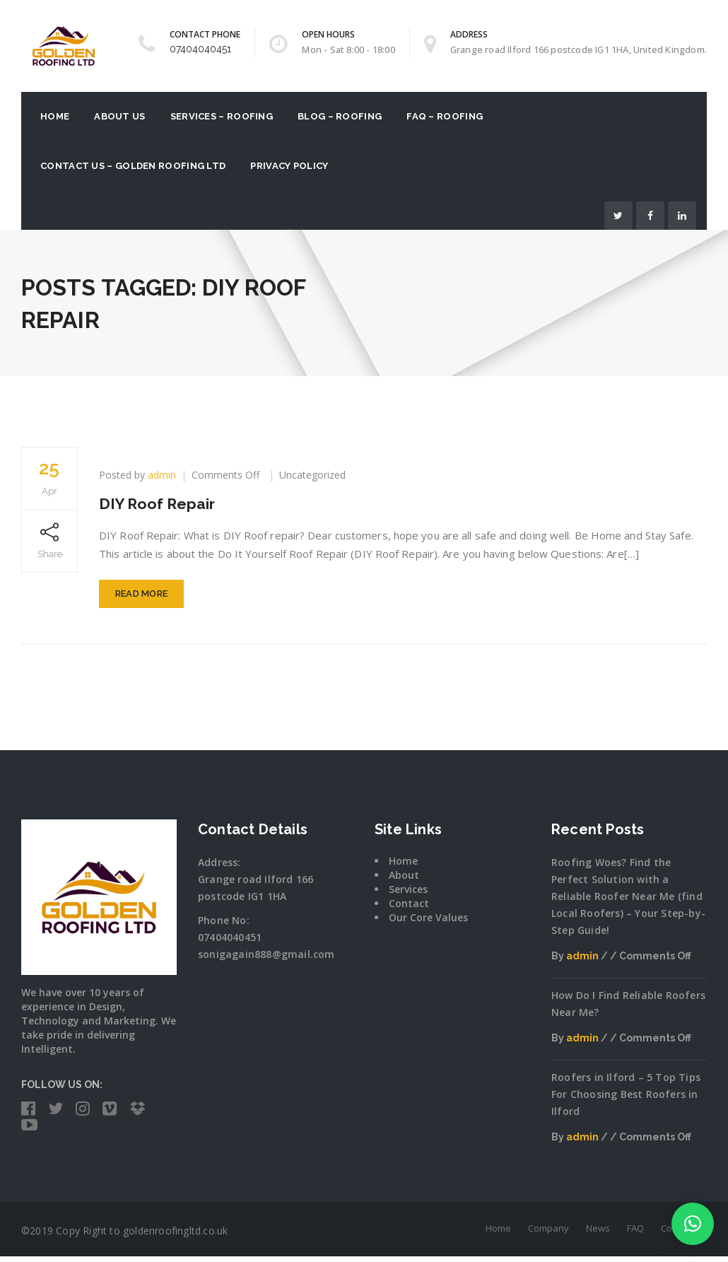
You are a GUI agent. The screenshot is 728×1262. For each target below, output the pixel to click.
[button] (692, 1224)
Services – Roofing (221, 116)
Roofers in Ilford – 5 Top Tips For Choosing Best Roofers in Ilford (625, 1100)
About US (119, 116)
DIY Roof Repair (163, 503)
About (404, 881)
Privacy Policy (289, 165)
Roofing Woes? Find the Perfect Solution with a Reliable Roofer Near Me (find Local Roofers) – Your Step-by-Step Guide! (628, 902)
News (598, 1233)
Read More (141, 600)
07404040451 (200, 48)
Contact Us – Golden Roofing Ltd (132, 165)
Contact (409, 909)
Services (408, 895)
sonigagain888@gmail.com (266, 960)
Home (54, 116)
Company (548, 1233)
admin (162, 474)
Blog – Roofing (340, 116)
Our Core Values (428, 923)
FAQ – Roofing (444, 116)
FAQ (635, 1233)
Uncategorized (312, 474)
